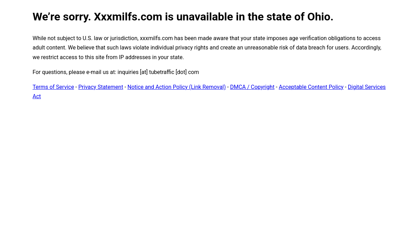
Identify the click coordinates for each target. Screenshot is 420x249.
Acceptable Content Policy (311, 87)
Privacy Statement (100, 87)
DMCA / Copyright (252, 87)
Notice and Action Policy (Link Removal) (177, 87)
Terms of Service (53, 87)
